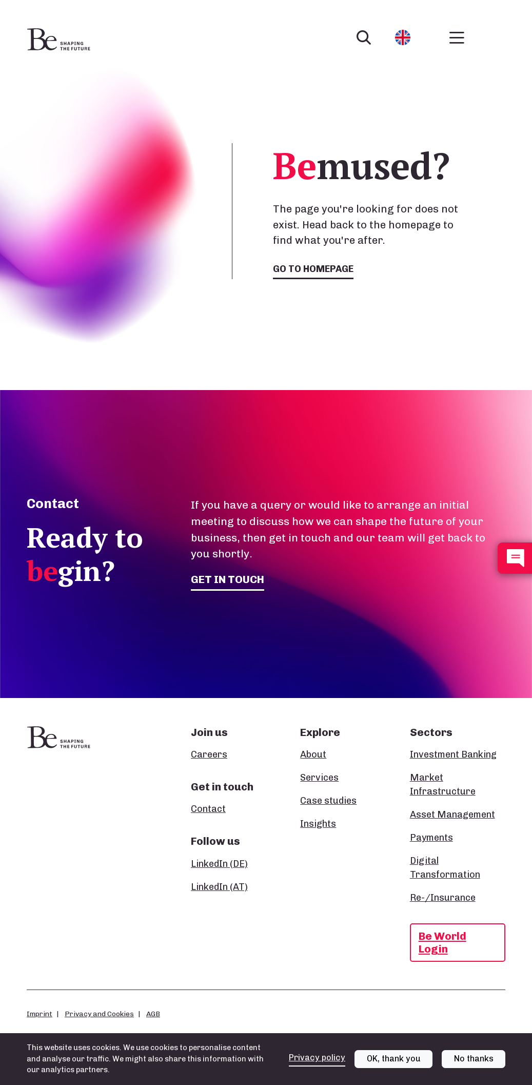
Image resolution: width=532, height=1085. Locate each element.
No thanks (474, 1066)
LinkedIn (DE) (219, 863)
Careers (209, 754)
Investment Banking (453, 754)
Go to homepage (313, 269)
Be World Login (442, 942)
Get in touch (227, 579)
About (313, 754)
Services (319, 777)
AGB (153, 1014)
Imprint (39, 1014)
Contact (208, 809)
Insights (318, 823)
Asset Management (452, 814)
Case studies (328, 800)
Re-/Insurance (443, 897)
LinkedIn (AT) (219, 887)
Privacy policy (317, 1065)
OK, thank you (394, 1066)
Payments (431, 837)
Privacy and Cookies (99, 1014)
